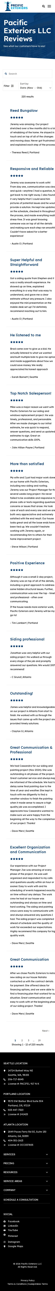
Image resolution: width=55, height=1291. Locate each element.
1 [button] (16, 1040)
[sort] (35, 87)
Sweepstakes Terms (38, 1284)
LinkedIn (13, 1225)
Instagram (14, 1241)
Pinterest (13, 1236)
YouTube (13, 1230)
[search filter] (27, 73)
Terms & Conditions (17, 1284)
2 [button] (22, 1040)
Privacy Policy (27, 1280)
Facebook (14, 1221)
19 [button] (39, 1040)
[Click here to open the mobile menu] (49, 6)
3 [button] (29, 1040)
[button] (43, 6)
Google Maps (15, 1246)
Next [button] (45, 1030)
